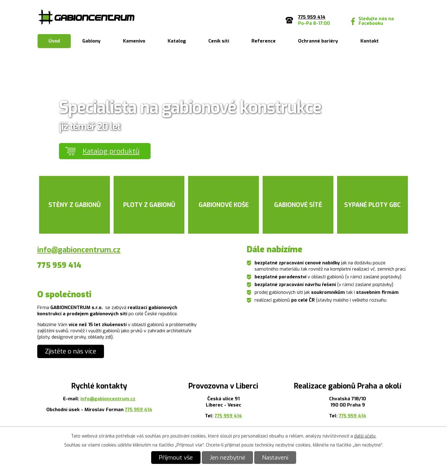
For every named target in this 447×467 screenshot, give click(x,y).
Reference (263, 41)
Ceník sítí (218, 41)
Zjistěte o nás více (70, 351)
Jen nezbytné (227, 457)
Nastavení (275, 457)
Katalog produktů (111, 151)
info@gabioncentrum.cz (78, 250)
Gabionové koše (224, 205)
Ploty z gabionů (149, 205)
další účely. (365, 436)
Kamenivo (134, 41)
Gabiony (91, 41)
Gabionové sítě (298, 205)
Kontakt (369, 41)
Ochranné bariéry (318, 41)
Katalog (177, 41)
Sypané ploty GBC (372, 205)
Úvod (54, 41)
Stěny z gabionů (74, 205)
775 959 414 (138, 409)
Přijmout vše (176, 457)
